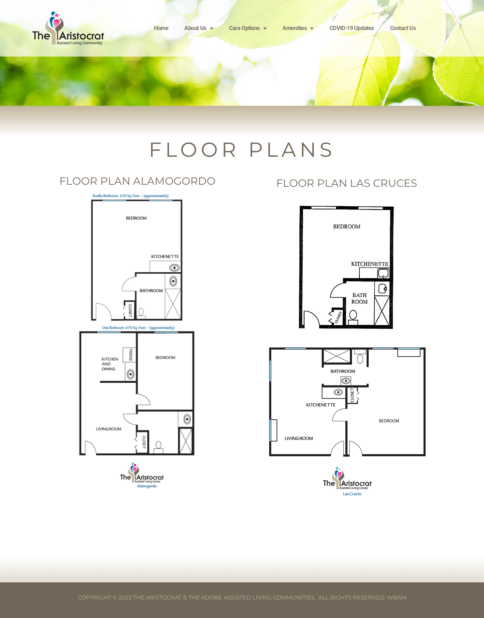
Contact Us (403, 28)
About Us (198, 28)
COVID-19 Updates (352, 28)
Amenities (298, 28)
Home (161, 28)
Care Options (247, 28)
